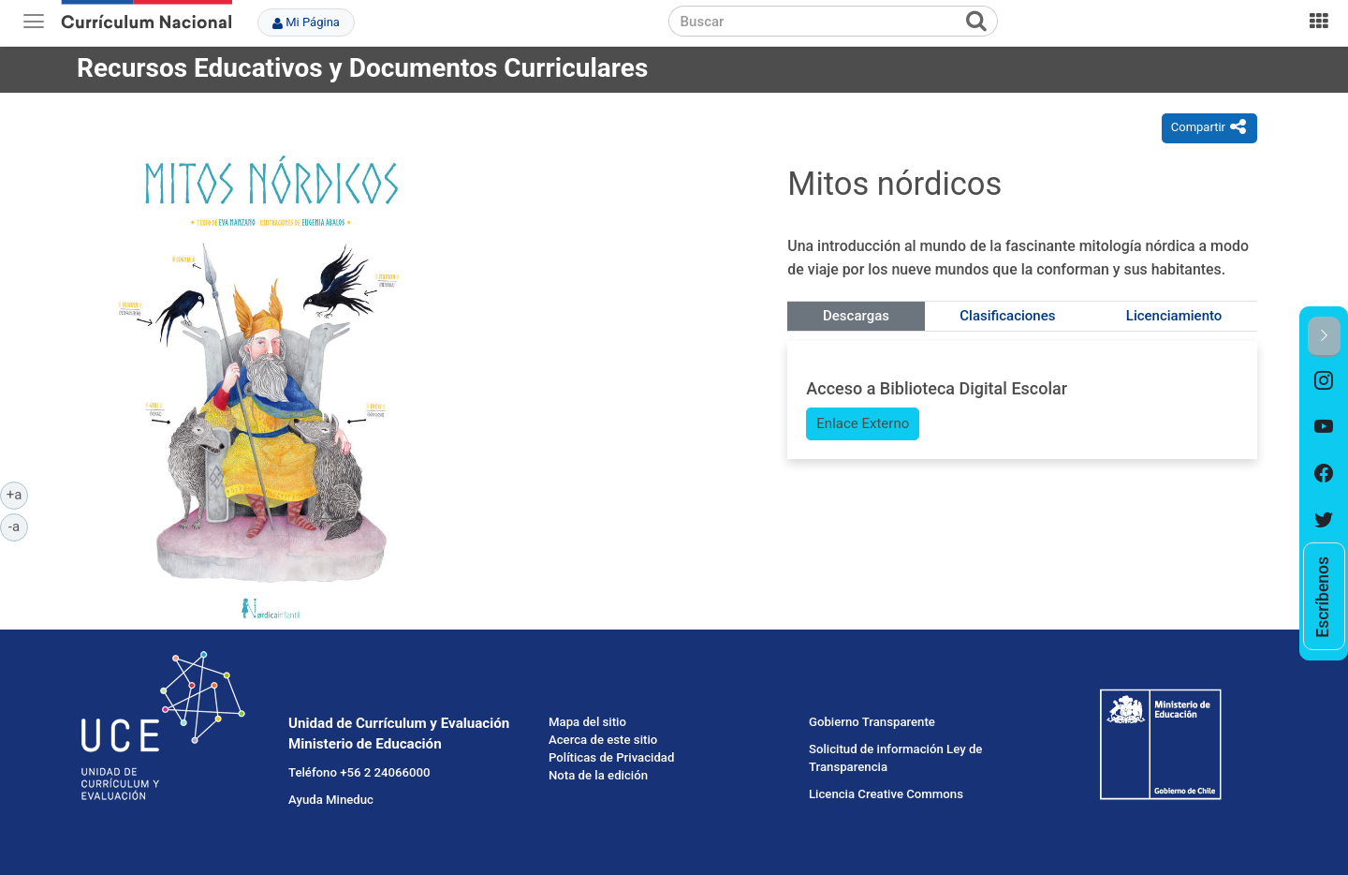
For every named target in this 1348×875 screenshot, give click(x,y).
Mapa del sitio (587, 722)
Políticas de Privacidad (611, 757)
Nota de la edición (598, 775)
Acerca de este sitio (603, 740)
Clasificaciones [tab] (1007, 315)
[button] (1324, 337)
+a (17, 493)
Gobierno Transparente (872, 722)
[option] (1324, 380)
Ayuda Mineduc (331, 800)
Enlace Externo (862, 423)
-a (18, 525)
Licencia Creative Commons (886, 794)
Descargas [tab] (856, 315)
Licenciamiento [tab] (1174, 315)
